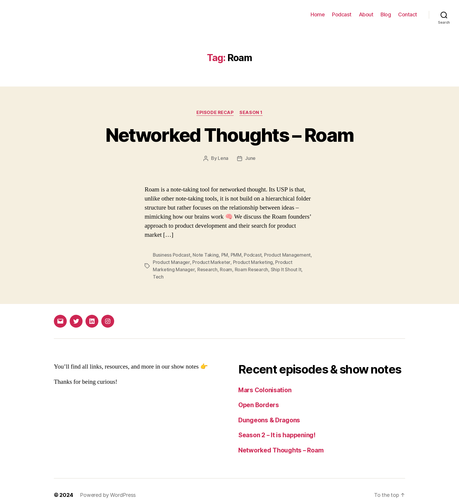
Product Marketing (252, 262)
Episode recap (215, 112)
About (366, 14)
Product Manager (171, 262)
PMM (236, 254)
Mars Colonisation (264, 381)
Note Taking (206, 254)
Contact (407, 14)
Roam (226, 269)
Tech (309, 269)
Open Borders (258, 396)
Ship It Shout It (285, 269)
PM (225, 254)
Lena (223, 158)
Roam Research (251, 269)
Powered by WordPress (108, 486)
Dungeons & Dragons (269, 411)
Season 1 (251, 112)
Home (318, 14)
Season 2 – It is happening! (277, 426)
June (250, 158)
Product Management (287, 254)
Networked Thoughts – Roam (229, 135)
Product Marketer (211, 262)
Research (207, 269)
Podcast (342, 14)
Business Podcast (172, 254)
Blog (386, 14)
